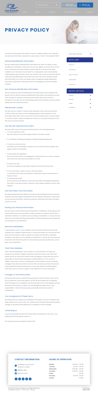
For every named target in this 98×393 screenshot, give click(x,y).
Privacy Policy (28, 390)
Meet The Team (73, 75)
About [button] (37, 12)
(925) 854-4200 (71, 5)
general (71, 95)
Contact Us (72, 84)
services (71, 99)
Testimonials (73, 79)
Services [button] (52, 12)
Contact (90, 12)
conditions (72, 108)
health (71, 104)
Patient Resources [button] (71, 12)
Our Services (73, 70)
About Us (72, 65)
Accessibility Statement (15, 390)
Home (24, 12)
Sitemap (36, 390)
